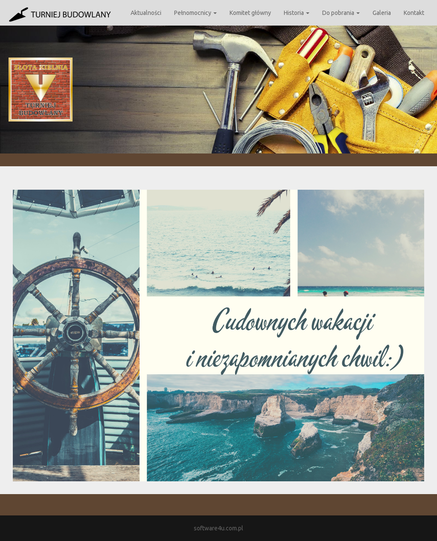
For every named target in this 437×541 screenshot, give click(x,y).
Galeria (382, 12)
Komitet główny (250, 12)
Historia (296, 12)
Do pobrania (341, 12)
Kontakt (414, 12)
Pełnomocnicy (195, 12)
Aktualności (146, 12)
